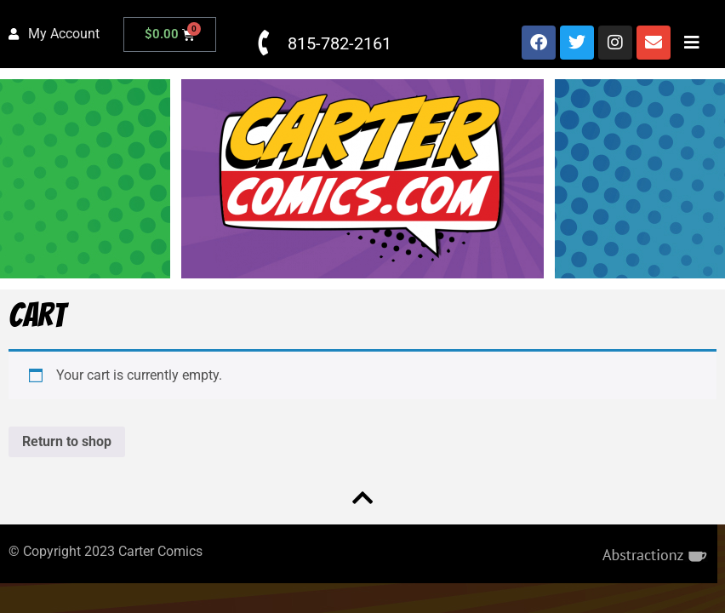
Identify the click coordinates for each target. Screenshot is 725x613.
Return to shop (66, 441)
